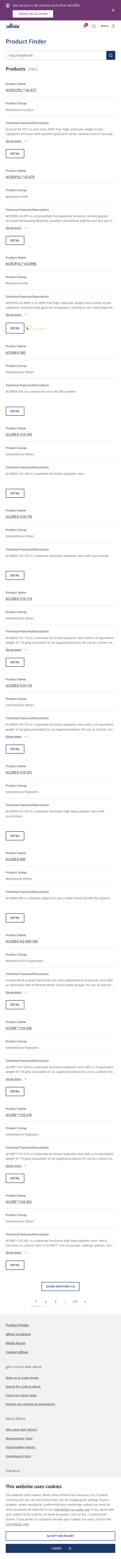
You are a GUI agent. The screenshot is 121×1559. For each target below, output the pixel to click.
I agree (61, 1548)
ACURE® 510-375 (19, 772)
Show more (17, 141)
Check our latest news (21, 1395)
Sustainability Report (20, 1447)
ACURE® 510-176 (19, 685)
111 (75, 1301)
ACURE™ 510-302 (19, 1201)
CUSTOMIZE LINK (17, 1524)
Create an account (33, 14)
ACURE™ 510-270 (19, 1115)
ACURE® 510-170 (19, 516)
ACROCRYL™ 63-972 (21, 90)
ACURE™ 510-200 (19, 1028)
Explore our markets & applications (30, 1404)
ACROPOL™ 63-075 (20, 177)
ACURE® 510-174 (19, 598)
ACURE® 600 (15, 859)
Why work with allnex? (21, 1430)
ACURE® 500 (15, 352)
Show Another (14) (60, 1286)
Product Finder (17, 1325)
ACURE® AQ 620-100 (22, 941)
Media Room (15, 1343)
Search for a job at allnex (23, 1386)
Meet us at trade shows (22, 1378)
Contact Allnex (17, 1352)
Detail (15, 153)
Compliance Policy (18, 1456)
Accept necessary (60, 1536)
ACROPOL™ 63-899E (21, 263)
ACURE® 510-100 (19, 434)
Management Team (19, 1438)
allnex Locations (18, 1334)
